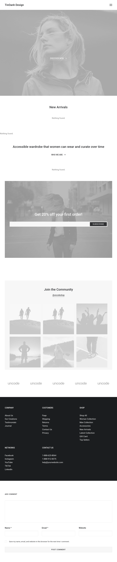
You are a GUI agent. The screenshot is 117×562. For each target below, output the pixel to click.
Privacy (45, 433)
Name (8, 528)
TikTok (8, 466)
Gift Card (83, 436)
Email (45, 528)
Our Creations (11, 419)
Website (82, 528)
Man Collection (86, 422)
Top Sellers (84, 440)
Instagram (9, 459)
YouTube (9, 462)
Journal (8, 426)
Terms (45, 426)
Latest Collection (87, 433)
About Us (9, 415)
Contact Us (47, 429)
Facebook (9, 455)
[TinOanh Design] (14, 5)
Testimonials (10, 422)
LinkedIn (8, 469)
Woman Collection (88, 419)
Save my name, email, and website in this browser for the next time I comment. (39, 542)
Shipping (46, 419)
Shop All (83, 415)
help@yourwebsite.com (52, 462)
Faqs (44, 415)
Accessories (85, 426)
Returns (45, 422)
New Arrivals (85, 429)
